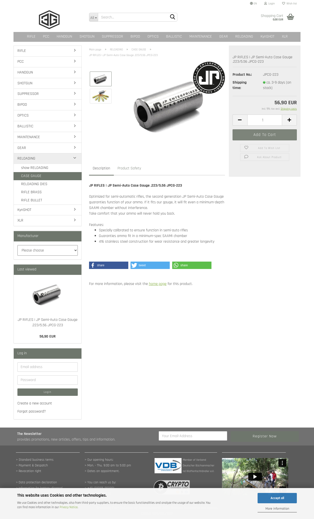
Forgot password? (31, 411)
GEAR (223, 36)
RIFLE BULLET (31, 200)
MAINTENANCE (200, 36)
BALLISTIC (174, 36)
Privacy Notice (69, 507)
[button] (108, 265)
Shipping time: (240, 85)
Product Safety (129, 168)
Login (269, 3)
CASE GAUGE (31, 175)
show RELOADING (34, 167)
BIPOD (135, 36)
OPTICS (153, 36)
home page (158, 283)
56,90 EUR (47, 336)
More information (277, 508)
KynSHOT (268, 36)
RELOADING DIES (34, 184)
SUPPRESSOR (112, 36)
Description (101, 168)
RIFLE (31, 36)
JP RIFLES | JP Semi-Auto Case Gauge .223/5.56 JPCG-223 (48, 322)
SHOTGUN (86, 36)
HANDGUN (64, 36)
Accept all (277, 498)
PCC (46, 36)
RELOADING (244, 36)
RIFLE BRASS (31, 192)
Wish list (289, 3)
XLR (285, 36)
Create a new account (34, 403)
